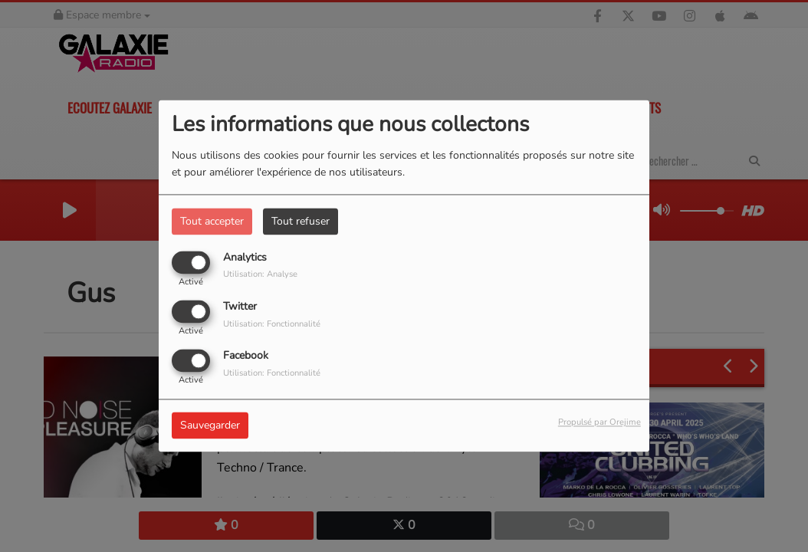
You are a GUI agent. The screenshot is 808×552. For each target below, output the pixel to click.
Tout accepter (212, 221)
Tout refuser (300, 221)
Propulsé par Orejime (599, 423)
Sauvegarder (210, 426)
